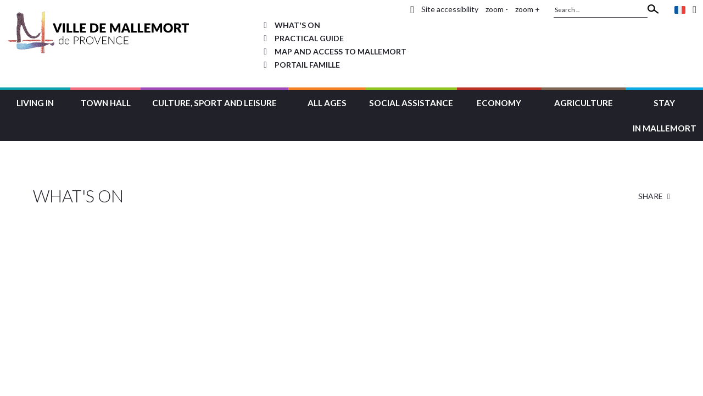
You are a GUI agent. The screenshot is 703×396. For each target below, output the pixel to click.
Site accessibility (449, 9)
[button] (35, 101)
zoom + (527, 9)
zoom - (497, 9)
